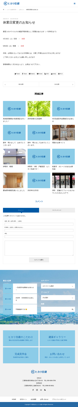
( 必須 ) (13, 221)
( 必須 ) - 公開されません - (14, 227)
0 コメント (21, 210)
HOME (14, 399)
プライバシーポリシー (59, 399)
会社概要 (33, 399)
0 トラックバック (57, 210)
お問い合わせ (44, 399)
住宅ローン (23, 399)
